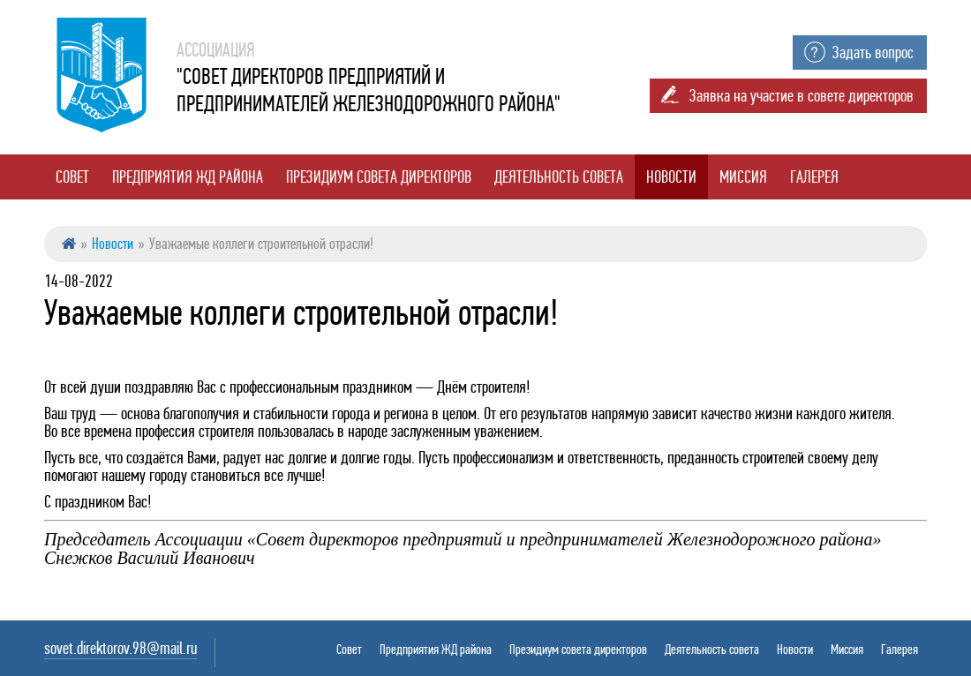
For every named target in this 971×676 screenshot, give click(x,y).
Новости (671, 177)
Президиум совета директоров (378, 177)
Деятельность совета (558, 177)
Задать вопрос (873, 52)
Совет (72, 177)
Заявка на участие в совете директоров (801, 96)
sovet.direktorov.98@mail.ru (120, 648)
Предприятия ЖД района (187, 177)
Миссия (743, 177)
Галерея (814, 177)
